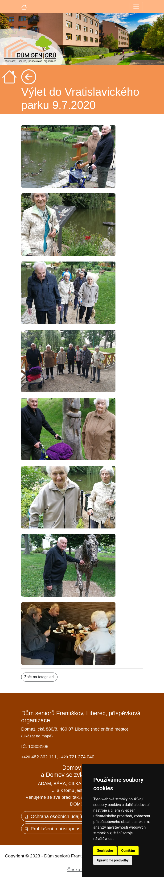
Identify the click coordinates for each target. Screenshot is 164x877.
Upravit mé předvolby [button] (112, 860)
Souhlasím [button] (105, 850)
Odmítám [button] (128, 850)
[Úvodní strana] (24, 6)
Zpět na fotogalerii (39, 677)
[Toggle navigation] (136, 6)
